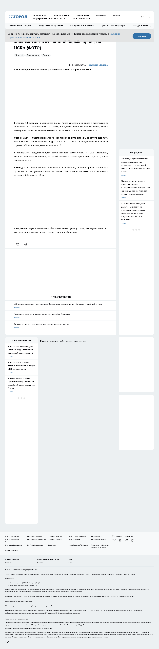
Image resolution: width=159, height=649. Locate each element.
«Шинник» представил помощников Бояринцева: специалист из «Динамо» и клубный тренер (61, 306)
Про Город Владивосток (13, 545)
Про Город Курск (96, 536)
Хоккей (19, 55)
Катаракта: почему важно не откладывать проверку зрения (61, 326)
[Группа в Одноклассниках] (120, 540)
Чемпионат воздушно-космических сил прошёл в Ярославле (61, 316)
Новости (40, 563)
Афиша (116, 15)
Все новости (39, 15)
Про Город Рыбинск (55, 539)
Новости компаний (12, 560)
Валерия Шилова (98, 64)
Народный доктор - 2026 (144, 26)
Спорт (46, 55)
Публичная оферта (11, 550)
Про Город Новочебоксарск (36, 539)
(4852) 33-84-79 (23, 585)
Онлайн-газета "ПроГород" (78, 545)
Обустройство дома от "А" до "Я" (49, 18)
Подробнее (82, 625)
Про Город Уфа (74, 539)
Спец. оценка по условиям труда (16, 619)
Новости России (61, 15)
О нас (70, 560)
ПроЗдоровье (82, 15)
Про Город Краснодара (35, 545)
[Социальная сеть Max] (133, 540)
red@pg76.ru (32, 585)
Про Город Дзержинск (34, 536)
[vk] (18, 244)
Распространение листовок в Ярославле (19, 601)
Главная (70, 563)
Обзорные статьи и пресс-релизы (48, 560)
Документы (52, 545)
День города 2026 (81, 18)
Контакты (8, 563)
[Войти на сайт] (148, 16)
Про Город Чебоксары (98, 539)
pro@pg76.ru (37, 583)
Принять (142, 36)
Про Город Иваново (55, 536)
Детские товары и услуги (20, 26)
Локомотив (33, 55)
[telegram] (26, 244)
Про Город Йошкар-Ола (77, 536)
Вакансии (101, 15)
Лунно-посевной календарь (113, 26)
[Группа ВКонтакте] (114, 540)
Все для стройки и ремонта (51, 26)
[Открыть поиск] (142, 16)
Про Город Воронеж (12, 536)
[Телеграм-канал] (126, 540)
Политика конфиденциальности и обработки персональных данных (29, 628)
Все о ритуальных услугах (82, 26)
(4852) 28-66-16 (27, 583)
